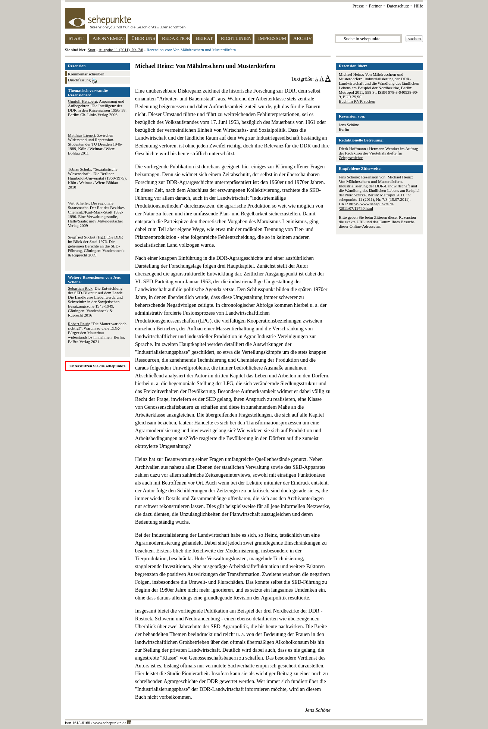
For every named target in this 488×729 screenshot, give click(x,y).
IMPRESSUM (272, 38)
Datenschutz (398, 6)
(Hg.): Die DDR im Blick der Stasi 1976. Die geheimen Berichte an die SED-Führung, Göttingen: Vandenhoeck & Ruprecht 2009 (96, 246)
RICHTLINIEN (236, 38)
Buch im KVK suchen (357, 101)
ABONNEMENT (109, 38)
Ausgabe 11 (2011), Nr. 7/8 (120, 49)
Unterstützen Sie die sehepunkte (97, 366)
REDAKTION (176, 38)
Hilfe (418, 6)
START (76, 38)
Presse (358, 6)
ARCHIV (302, 38)
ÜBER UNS (143, 38)
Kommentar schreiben (86, 74)
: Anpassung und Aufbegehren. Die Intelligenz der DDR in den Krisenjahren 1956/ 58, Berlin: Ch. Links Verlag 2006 (97, 108)
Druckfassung (82, 81)
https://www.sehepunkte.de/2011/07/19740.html (366, 206)
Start (92, 49)
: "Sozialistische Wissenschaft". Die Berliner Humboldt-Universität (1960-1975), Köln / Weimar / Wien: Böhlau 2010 (97, 178)
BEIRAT (204, 38)
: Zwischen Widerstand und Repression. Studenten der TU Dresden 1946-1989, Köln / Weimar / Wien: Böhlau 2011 (95, 144)
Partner (375, 6)
